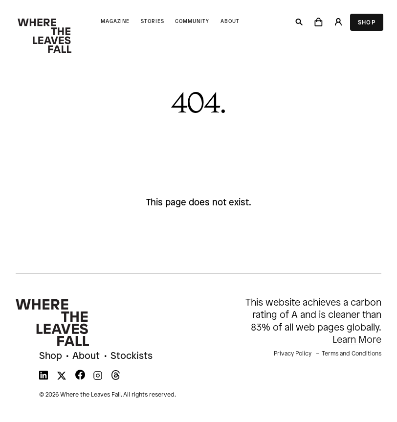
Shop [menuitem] (50, 356)
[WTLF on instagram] (97, 377)
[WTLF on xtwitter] (61, 377)
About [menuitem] (86, 356)
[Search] (299, 22)
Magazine (115, 21)
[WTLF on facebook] (80, 377)
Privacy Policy (292, 354)
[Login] (338, 22)
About (230, 21)
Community (192, 21)
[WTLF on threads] (115, 377)
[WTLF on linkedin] (43, 377)
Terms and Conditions (351, 354)
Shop (366, 23)
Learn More (356, 340)
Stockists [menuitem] (131, 356)
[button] (318, 22)
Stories (152, 21)
